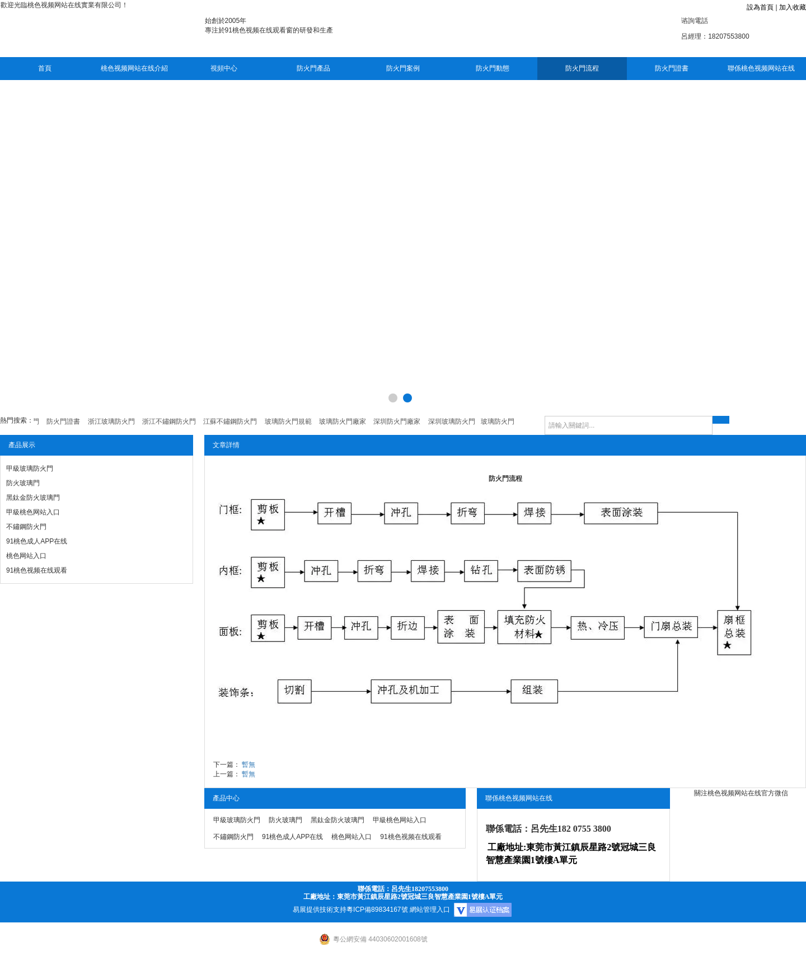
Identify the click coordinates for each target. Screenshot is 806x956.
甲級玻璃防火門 (29, 468)
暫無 (248, 764)
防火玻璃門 (23, 483)
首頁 (44, 68)
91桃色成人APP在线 (36, 541)
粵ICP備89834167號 (376, 909)
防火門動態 (492, 68)
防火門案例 (403, 68)
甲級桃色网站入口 (33, 512)
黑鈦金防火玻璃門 (33, 498)
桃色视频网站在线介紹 (134, 68)
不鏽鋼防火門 (26, 527)
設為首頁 (760, 7)
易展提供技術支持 (319, 909)
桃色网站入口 (26, 556)
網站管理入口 (430, 909)
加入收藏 (792, 7)
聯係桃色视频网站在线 (761, 68)
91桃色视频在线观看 (36, 570)
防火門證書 (671, 68)
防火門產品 (313, 68)
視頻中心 (223, 68)
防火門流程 (582, 68)
